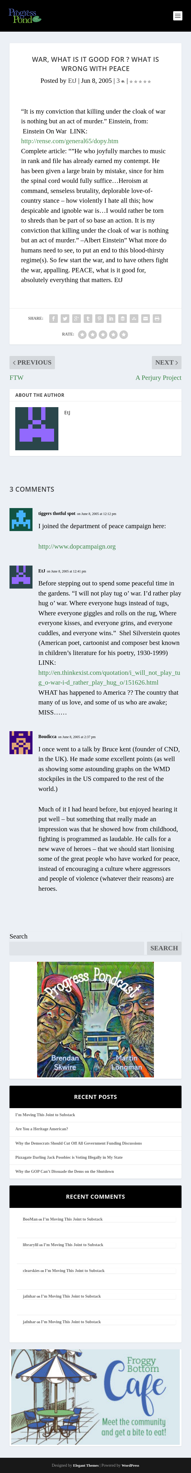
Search (18, 936)
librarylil (30, 1245)
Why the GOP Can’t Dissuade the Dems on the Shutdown (64, 1171)
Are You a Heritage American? (41, 1129)
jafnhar (29, 1296)
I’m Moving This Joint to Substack (45, 1115)
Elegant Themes (86, 1465)
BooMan (30, 1219)
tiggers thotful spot (56, 513)
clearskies (31, 1271)
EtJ (72, 80)
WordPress (130, 1465)
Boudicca (47, 736)
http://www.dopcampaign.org (77, 546)
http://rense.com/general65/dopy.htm (69, 141)
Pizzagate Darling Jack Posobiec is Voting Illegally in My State (69, 1157)
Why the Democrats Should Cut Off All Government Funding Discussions (78, 1143)
